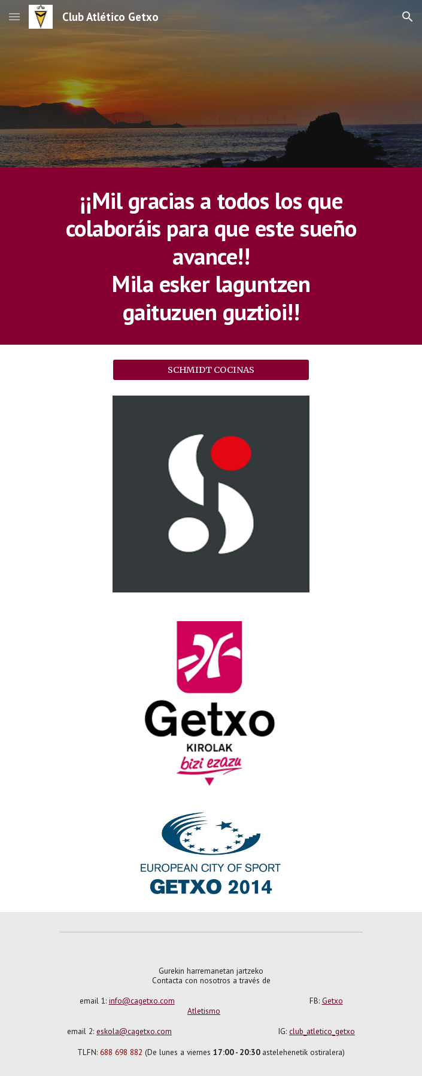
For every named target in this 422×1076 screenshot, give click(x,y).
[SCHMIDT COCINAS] (211, 369)
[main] (211, 256)
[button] (14, 16)
